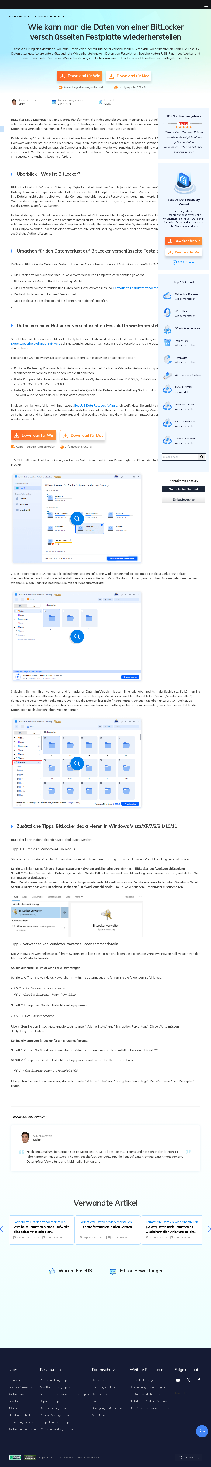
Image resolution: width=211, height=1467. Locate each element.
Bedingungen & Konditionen (109, 1408)
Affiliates (14, 1408)
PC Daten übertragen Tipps (57, 1429)
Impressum (15, 1380)
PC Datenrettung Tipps (54, 1380)
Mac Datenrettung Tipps (55, 1387)
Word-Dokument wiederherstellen (179, 423)
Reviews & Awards (20, 1387)
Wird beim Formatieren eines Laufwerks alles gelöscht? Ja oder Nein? (41, 1229)
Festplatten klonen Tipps (55, 1422)
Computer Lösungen (142, 1380)
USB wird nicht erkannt (183, 376)
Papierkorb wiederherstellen (179, 342)
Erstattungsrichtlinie (104, 1387)
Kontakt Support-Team (23, 1429)
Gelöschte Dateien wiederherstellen (180, 295)
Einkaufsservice (184, 499)
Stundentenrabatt (19, 1415)
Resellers (14, 1401)
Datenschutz (99, 1394)
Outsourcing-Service (21, 1422)
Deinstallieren (100, 1380)
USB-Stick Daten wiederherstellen (150, 1408)
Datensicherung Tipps (53, 1408)
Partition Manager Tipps (55, 1415)
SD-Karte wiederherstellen (146, 1394)
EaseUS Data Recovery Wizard (95, 405)
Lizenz (96, 1401)
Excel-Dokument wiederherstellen (179, 440)
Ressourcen (50, 1369)
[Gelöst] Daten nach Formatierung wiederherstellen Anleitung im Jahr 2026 (170, 1229)
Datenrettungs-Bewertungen (147, 1387)
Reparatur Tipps (50, 1401)
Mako (22, 104)
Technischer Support (183, 489)
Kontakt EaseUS (18, 1394)
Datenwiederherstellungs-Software (35, 343)
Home (12, 16)
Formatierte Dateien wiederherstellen (42, 16)
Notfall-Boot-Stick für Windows (149, 1401)
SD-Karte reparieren (181, 329)
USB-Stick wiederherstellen (179, 312)
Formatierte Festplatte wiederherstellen (141, 288)
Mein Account (100, 1415)
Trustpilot (181, 1393)
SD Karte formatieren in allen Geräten (106, 1227)
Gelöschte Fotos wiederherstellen (179, 406)
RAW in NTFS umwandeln (177, 389)
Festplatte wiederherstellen (179, 359)
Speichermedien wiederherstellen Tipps (64, 1394)
